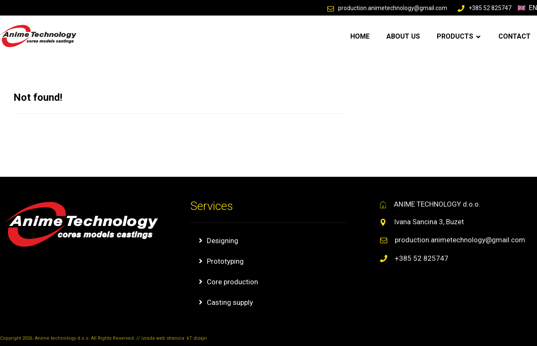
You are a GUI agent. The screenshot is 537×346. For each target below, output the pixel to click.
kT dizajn (197, 338)
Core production (232, 282)
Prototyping (225, 261)
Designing (222, 240)
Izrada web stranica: (164, 338)
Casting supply (230, 302)
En (527, 8)
